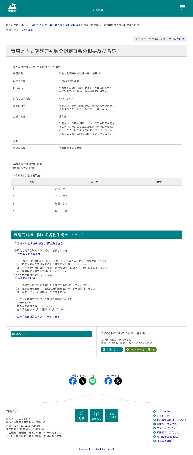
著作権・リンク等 (167, 424)
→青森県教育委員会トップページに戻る (37, 316)
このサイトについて (168, 411)
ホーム (25, 25)
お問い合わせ (113, 349)
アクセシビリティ (167, 428)
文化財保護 (27, 30)
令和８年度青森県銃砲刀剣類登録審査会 (40, 243)
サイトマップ (164, 415)
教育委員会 (56, 25)
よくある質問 (164, 441)
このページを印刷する (142, 349)
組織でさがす (39, 25)
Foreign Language (167, 436)
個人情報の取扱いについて (172, 419)
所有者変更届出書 (30, 254)
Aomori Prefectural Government (97, 448)
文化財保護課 (73, 25)
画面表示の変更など (168, 432)
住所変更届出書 (26, 278)
